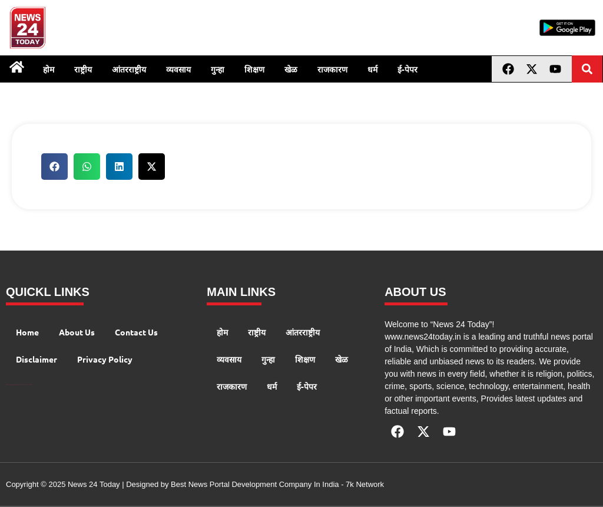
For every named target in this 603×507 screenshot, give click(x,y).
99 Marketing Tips (13, 384)
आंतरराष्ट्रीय (129, 69)
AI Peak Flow (18, 384)
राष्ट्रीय (83, 69)
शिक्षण (254, 69)
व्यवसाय (178, 69)
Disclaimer (36, 359)
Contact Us (136, 332)
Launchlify (28, 384)
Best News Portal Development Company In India (256, 484)
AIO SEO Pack (23, 384)
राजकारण (332, 69)
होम (48, 69)
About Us (77, 332)
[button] (587, 68)
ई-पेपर (407, 69)
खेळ (290, 69)
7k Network (365, 484)
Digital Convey (8, 384)
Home (27, 332)
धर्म (372, 69)
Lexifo (31, 384)
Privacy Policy (104, 359)
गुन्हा (217, 69)
